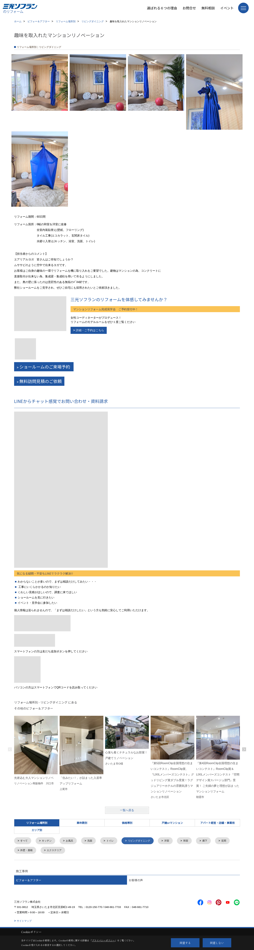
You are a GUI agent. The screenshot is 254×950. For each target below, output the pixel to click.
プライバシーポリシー (103, 940)
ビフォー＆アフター (28, 881)
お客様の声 (136, 881)
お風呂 (71, 840)
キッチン (48, 840)
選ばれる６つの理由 (162, 7)
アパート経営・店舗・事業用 (217, 823)
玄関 (23, 850)
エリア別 (37, 830)
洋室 (172, 840)
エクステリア (75, 850)
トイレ (113, 840)
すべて (25, 840)
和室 (192, 840)
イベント (227, 7)
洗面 (92, 840)
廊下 (211, 840)
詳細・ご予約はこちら (90, 330)
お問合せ (189, 7)
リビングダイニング (143, 840)
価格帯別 (127, 823)
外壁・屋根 (46, 850)
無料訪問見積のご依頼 (40, 381)
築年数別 (82, 823)
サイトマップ (24, 921)
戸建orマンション (172, 823)
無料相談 (208, 7)
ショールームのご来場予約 (45, 367)
